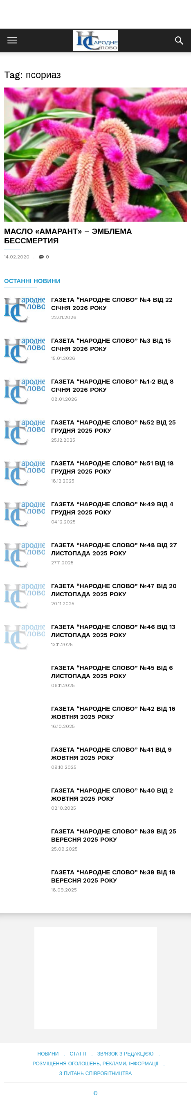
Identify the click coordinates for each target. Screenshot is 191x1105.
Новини (48, 1054)
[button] (179, 40)
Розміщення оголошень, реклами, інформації (95, 1064)
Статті (78, 1054)
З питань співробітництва (95, 1073)
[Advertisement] (95, 14)
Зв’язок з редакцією (125, 1054)
